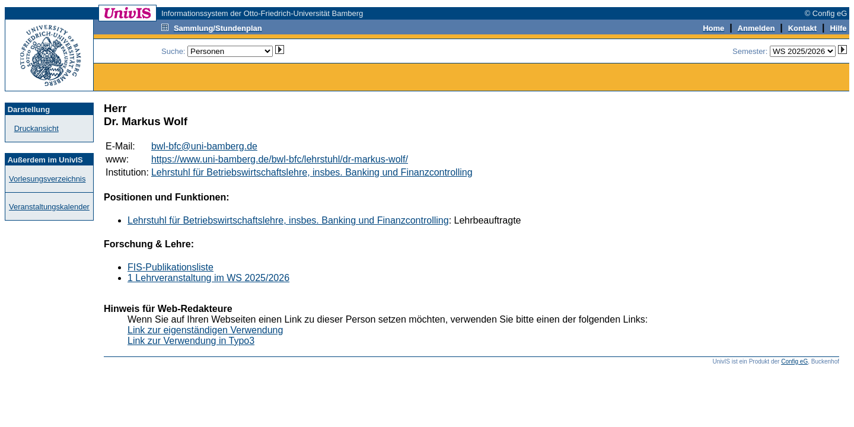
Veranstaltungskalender (49, 206)
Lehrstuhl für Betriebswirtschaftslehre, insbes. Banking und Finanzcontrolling (312, 172)
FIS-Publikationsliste (171, 267)
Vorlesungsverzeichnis (47, 178)
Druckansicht (36, 128)
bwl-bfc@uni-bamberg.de (204, 146)
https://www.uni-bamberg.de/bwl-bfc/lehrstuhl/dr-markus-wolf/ (279, 159)
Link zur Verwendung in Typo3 (191, 341)
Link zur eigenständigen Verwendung (205, 330)
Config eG (794, 361)
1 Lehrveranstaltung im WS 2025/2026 (208, 278)
